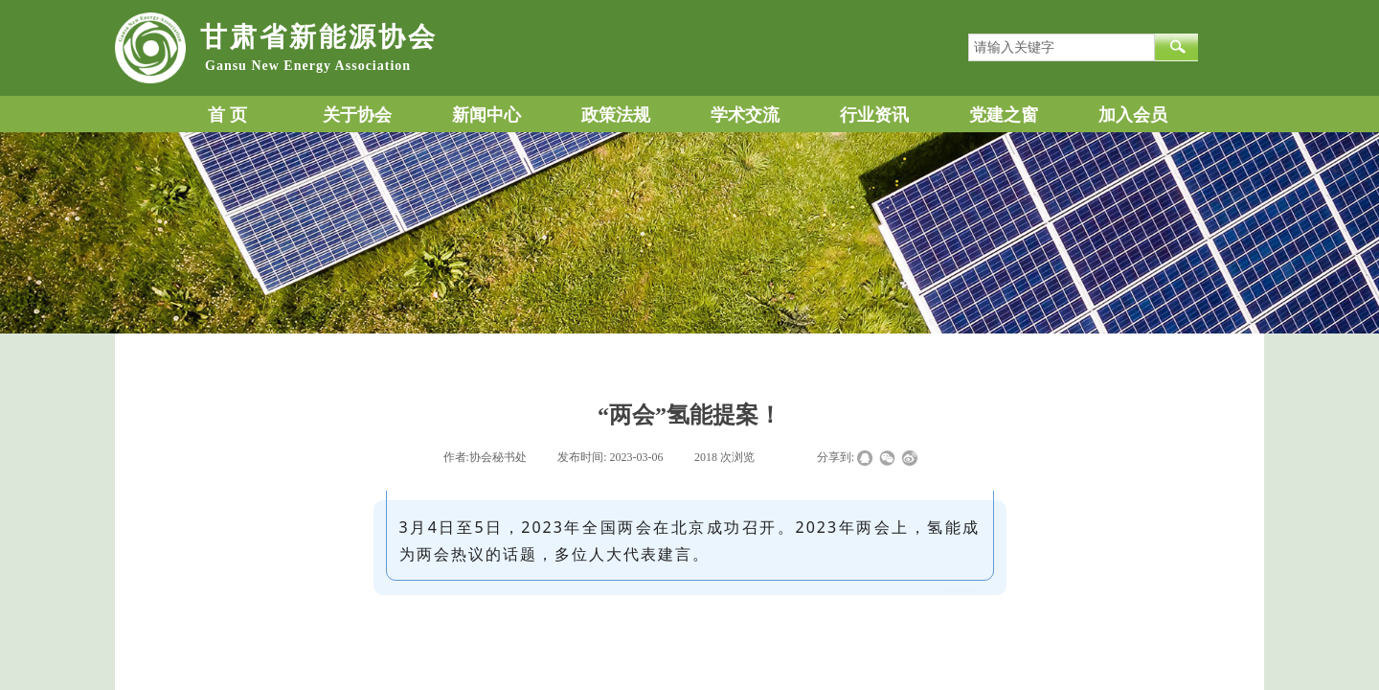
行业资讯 (874, 115)
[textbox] (1061, 47)
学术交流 (745, 115)
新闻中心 (486, 115)
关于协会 (357, 115)
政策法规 (615, 115)
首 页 (227, 115)
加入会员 (1132, 115)
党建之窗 (1003, 115)
